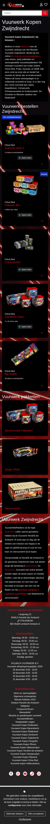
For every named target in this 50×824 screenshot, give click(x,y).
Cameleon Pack (14, 316)
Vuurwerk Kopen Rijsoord (25, 757)
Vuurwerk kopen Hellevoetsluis (24, 763)
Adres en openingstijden (25, 693)
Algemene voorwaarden (25, 696)
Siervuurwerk (12, 508)
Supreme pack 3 (14, 148)
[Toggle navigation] (4, 5)
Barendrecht (31, 566)
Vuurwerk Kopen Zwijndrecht (25, 738)
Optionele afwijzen (15, 814)
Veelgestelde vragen (25, 722)
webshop (25, 46)
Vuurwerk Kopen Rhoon (25, 744)
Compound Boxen (24, 709)
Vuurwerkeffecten (25, 719)
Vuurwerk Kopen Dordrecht (25, 735)
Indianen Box (12, 205)
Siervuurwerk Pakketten (19, 430)
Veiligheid (25, 706)
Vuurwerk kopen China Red (25, 760)
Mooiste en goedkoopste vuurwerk (25, 715)
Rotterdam (10, 532)
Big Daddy (11, 374)
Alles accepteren (36, 814)
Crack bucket (12, 262)
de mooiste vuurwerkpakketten (25, 56)
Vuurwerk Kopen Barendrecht (25, 728)
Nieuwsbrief (25, 712)
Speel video (25, 158)
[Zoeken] (22, 13)
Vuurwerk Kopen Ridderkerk (25, 731)
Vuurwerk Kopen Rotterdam (25, 725)
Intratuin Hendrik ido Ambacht (25, 703)
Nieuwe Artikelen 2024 (25, 699)
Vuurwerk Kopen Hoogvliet (25, 741)
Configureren (25, 819)
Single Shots (12, 469)
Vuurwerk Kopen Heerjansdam (25, 754)
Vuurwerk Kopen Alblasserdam (24, 747)
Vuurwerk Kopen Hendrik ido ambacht (25, 751)
